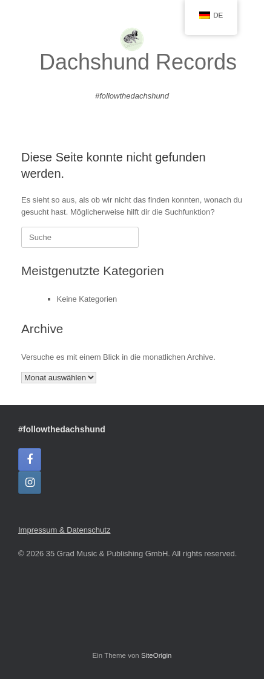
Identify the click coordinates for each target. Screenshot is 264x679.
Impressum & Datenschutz (64, 529)
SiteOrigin (156, 655)
